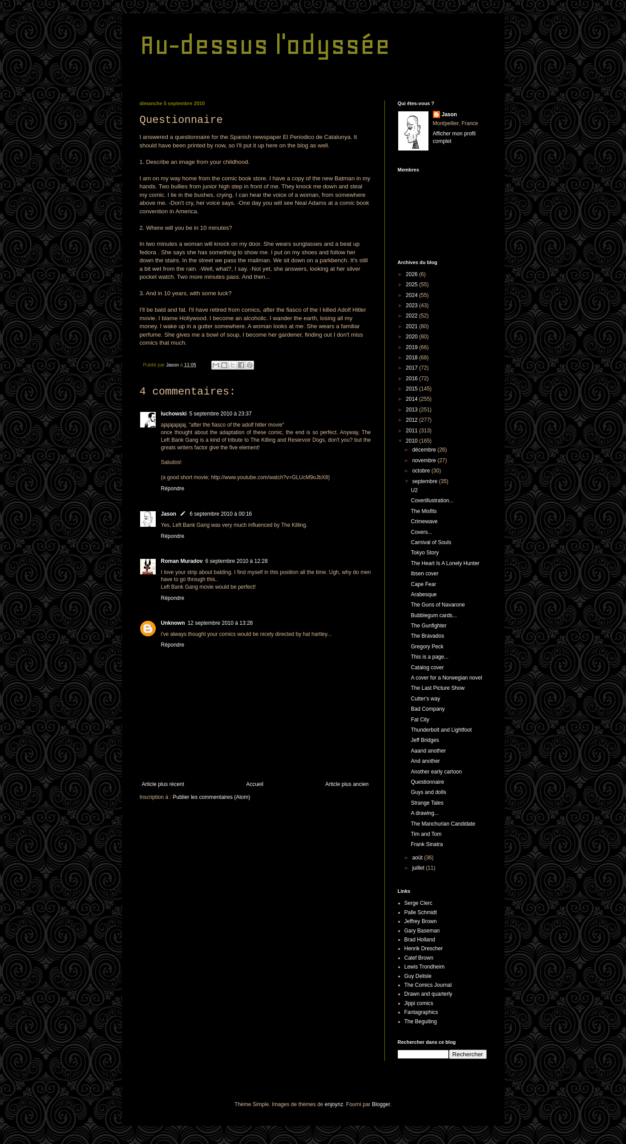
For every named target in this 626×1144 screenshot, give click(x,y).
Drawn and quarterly (428, 994)
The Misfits (423, 511)
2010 (412, 441)
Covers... (421, 532)
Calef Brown (418, 958)
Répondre (173, 488)
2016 (412, 378)
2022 (412, 316)
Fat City (420, 720)
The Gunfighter (428, 626)
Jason (169, 514)
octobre (421, 471)
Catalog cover (427, 667)
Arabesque (423, 594)
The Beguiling (420, 1021)
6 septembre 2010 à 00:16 (221, 514)
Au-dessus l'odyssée (265, 45)
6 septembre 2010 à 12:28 (237, 561)
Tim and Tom (426, 834)
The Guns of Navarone (437, 605)
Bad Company (427, 709)
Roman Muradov (182, 561)
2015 (412, 389)
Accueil (254, 784)
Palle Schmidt (420, 912)
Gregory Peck (427, 646)
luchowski (174, 414)
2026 (412, 274)
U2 (414, 490)
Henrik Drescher (423, 948)
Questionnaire (427, 782)
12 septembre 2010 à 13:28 (220, 623)
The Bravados (427, 636)
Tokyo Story (425, 553)
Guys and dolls (428, 792)
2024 (412, 295)
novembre (424, 460)
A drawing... (425, 813)
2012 (412, 420)
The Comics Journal (428, 985)
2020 (412, 337)
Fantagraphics (421, 1012)
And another (425, 761)
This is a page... (429, 657)
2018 (412, 357)
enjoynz (334, 1104)
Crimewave (424, 521)
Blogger (381, 1104)
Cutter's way (425, 699)
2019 (412, 347)
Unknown (173, 623)
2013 (412, 410)
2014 (412, 399)
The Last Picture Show (437, 688)
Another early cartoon (436, 772)
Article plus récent (163, 784)
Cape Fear (423, 584)
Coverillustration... (432, 500)
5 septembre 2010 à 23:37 (221, 414)
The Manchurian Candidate (443, 824)
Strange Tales (427, 803)
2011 (412, 430)
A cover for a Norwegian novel (446, 678)
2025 (412, 284)
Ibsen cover (424, 573)
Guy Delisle (418, 976)
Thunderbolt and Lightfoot (441, 730)
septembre (425, 481)
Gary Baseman (422, 931)
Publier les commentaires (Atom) (211, 797)
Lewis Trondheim (424, 967)
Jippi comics (418, 1003)
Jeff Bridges (425, 740)
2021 (412, 326)
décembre (424, 450)
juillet (419, 868)
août (418, 858)
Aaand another (428, 751)
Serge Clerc (418, 903)
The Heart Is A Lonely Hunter (445, 563)
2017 (412, 368)
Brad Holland (419, 939)
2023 (412, 305)
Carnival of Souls (431, 542)
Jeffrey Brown (420, 921)
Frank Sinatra (427, 844)
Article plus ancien (346, 784)
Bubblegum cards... (433, 615)
